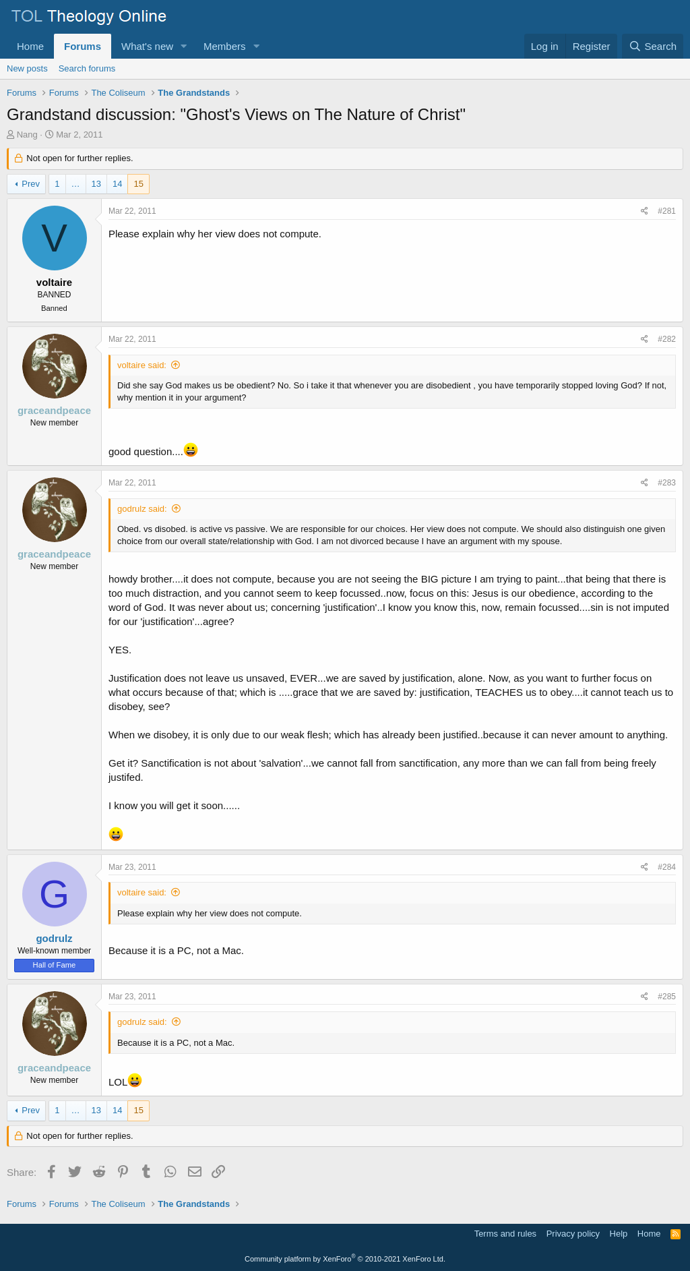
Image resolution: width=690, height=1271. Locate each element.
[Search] (652, 46)
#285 (667, 996)
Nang (27, 134)
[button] (184, 46)
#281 (667, 211)
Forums (82, 46)
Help (619, 1234)
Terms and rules (505, 1234)
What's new (147, 46)
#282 (667, 339)
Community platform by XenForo (345, 1259)
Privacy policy (573, 1234)
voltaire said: (141, 365)
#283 (667, 482)
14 (117, 184)
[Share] (644, 211)
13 (96, 184)
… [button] (75, 184)
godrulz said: (142, 509)
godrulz (54, 938)
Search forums (87, 68)
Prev (31, 184)
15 (138, 184)
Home (30, 46)
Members (224, 46)
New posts (27, 68)
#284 (667, 867)
